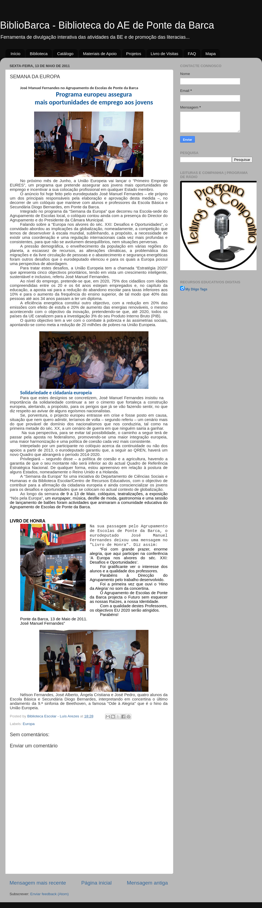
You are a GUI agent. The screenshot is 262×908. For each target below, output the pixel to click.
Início (15, 53)
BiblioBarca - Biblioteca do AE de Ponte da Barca (107, 25)
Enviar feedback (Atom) (49, 894)
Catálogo (65, 53)
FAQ (192, 53)
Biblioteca (38, 53)
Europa (29, 724)
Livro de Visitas (164, 53)
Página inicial (96, 883)
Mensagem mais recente (38, 883)
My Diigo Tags (196, 289)
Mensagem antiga (147, 883)
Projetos (133, 53)
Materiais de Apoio (100, 53)
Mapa (211, 53)
